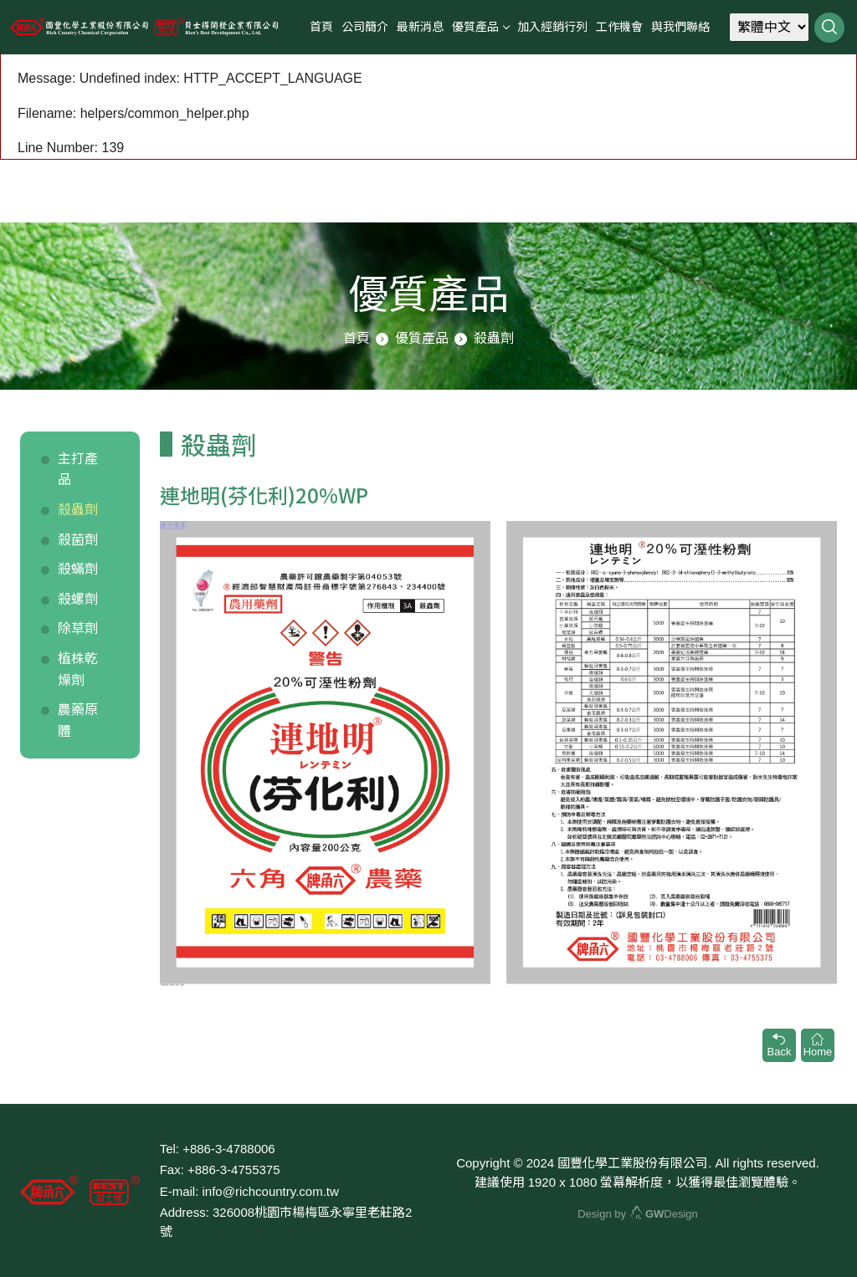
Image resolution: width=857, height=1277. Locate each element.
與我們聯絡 (680, 26)
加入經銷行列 (552, 26)
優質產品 (475, 26)
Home (817, 1045)
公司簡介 (364, 26)
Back (779, 1045)
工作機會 (619, 26)
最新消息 (420, 26)
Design (664, 1214)
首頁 (321, 26)
